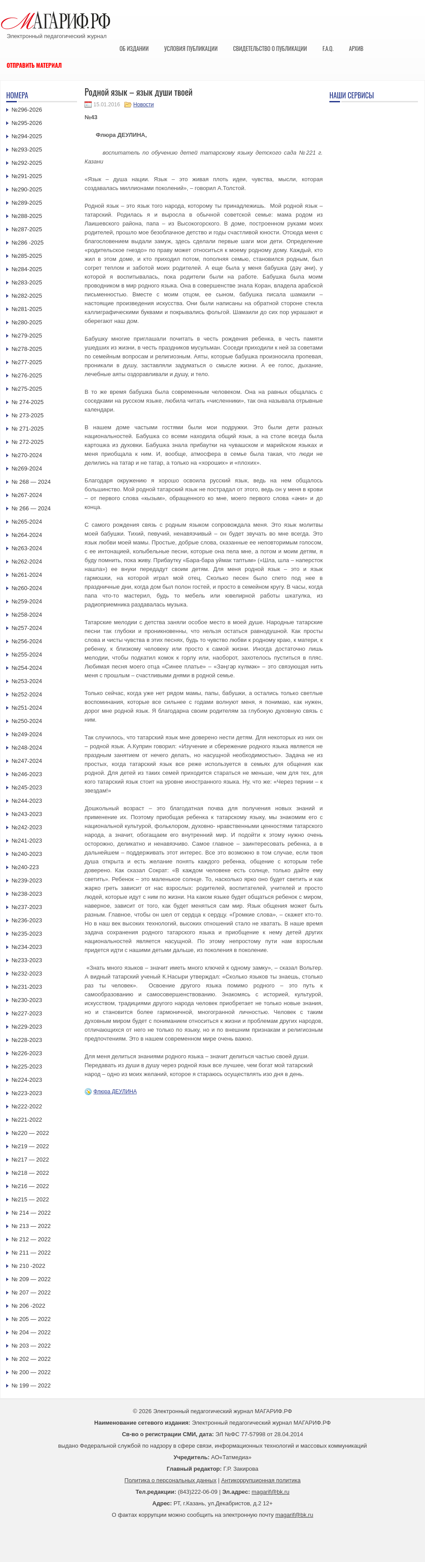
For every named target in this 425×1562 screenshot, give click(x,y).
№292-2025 (27, 162)
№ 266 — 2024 (31, 508)
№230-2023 (27, 1000)
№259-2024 (27, 601)
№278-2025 (27, 349)
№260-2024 (27, 588)
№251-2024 (27, 707)
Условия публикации (191, 48)
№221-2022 (27, 1119)
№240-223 (25, 867)
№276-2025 (27, 375)
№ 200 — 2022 (31, 1372)
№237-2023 (27, 907)
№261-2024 (27, 574)
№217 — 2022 (30, 1159)
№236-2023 (27, 920)
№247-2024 (27, 761)
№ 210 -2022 (28, 1266)
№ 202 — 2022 (31, 1359)
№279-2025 (27, 335)
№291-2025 (27, 176)
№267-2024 (27, 495)
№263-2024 (27, 548)
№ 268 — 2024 (31, 481)
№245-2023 (27, 787)
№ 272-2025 (28, 442)
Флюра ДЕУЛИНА (115, 1091)
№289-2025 (27, 202)
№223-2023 (27, 1093)
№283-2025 (27, 282)
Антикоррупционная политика (261, 1480)
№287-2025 (27, 229)
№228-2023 (27, 1040)
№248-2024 (27, 747)
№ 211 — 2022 (31, 1252)
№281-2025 (27, 309)
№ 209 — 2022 (31, 1279)
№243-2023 (27, 814)
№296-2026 (27, 109)
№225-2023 (27, 1066)
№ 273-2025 (28, 415)
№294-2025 (27, 136)
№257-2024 (27, 628)
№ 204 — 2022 (31, 1332)
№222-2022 (27, 1106)
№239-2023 (27, 880)
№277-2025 (27, 362)
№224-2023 (27, 1079)
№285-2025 (27, 256)
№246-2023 (27, 774)
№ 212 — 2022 (31, 1239)
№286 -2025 (28, 242)
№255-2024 (27, 654)
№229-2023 (27, 1026)
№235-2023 (27, 933)
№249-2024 (27, 734)
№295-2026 (27, 123)
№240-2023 (27, 854)
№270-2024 (27, 455)
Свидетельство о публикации (270, 48)
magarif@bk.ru (270, 1491)
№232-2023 (27, 973)
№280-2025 (27, 322)
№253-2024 (27, 681)
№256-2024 (27, 641)
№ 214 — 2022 (31, 1212)
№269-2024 (27, 468)
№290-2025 (27, 189)
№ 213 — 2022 (31, 1226)
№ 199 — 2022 (31, 1385)
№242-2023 (27, 827)
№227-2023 (27, 1013)
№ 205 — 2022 (31, 1319)
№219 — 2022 (30, 1146)
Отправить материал (34, 65)
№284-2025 (27, 269)
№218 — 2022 (30, 1173)
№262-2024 (27, 561)
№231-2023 (27, 986)
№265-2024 (27, 521)
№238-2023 (27, 893)
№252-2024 (27, 694)
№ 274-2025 (28, 402)
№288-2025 (27, 216)
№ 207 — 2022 (31, 1292)
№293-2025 (27, 149)
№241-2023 (27, 840)
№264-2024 (27, 535)
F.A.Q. (327, 48)
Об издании (134, 48)
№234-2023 (27, 947)
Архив (356, 48)
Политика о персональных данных (170, 1480)
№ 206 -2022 (28, 1305)
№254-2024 (27, 667)
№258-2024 (27, 614)
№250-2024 (27, 721)
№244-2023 (27, 800)
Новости (143, 104)
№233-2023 (27, 960)
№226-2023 (27, 1053)
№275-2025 (27, 388)
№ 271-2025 (28, 428)
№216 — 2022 (30, 1186)
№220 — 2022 (30, 1133)
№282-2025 (27, 295)
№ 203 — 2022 (31, 1345)
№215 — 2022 (30, 1199)
